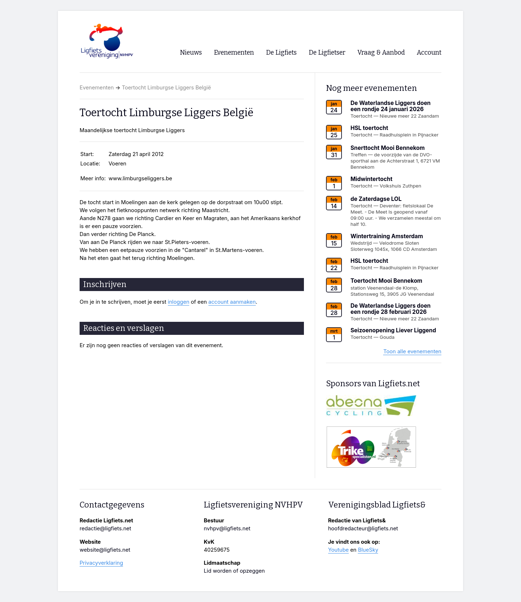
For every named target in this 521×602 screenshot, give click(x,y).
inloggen (179, 302)
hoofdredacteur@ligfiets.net (363, 528)
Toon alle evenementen (412, 351)
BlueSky (368, 550)
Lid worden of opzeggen (234, 571)
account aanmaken (232, 302)
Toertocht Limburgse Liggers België (166, 87)
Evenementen (97, 87)
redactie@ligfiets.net (105, 528)
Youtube (338, 550)
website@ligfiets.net (105, 550)
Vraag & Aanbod (381, 52)
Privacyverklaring (101, 563)
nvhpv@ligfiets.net (227, 528)
